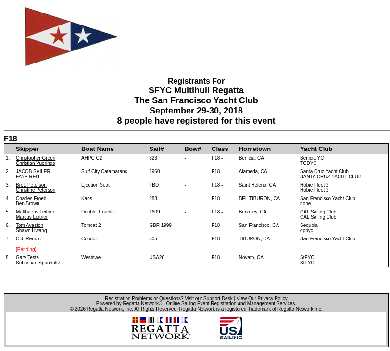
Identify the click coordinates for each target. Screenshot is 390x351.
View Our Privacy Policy (262, 298)
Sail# (156, 148)
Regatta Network (105, 309)
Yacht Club (316, 148)
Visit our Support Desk (208, 298)
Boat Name (97, 148)
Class (220, 148)
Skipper (27, 148)
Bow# (193, 148)
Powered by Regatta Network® (129, 303)
